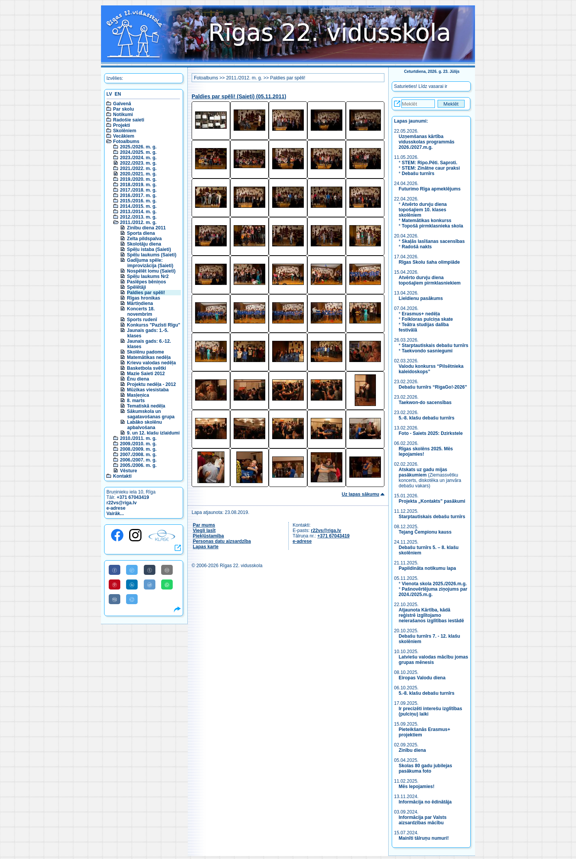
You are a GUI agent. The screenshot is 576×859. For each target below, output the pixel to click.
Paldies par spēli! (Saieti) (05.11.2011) (239, 96)
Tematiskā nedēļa (146, 406)
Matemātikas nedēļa (148, 357)
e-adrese (115, 508)
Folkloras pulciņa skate (427, 319)
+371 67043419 (133, 497)
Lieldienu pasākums (421, 298)
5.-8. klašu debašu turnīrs (427, 418)
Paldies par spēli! (146, 292)
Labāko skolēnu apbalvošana (144, 424)
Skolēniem (124, 130)
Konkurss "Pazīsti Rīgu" (153, 325)
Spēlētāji (136, 287)
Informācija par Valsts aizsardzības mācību (422, 820)
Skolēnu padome (145, 352)
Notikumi (123, 114)
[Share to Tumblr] (149, 570)
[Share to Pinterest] (114, 584)
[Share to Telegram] (132, 599)
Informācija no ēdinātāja (425, 802)
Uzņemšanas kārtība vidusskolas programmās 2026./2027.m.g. (427, 142)
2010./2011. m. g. (138, 438)
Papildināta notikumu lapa (427, 568)
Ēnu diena (138, 379)
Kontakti (122, 476)
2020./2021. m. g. (138, 174)
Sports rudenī (142, 319)
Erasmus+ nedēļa (421, 314)
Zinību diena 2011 (146, 228)
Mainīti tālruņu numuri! (424, 838)
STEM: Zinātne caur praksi (431, 168)
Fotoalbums (126, 141)
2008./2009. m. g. (138, 449)
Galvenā (122, 103)
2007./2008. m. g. (138, 454)
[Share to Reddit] (149, 584)
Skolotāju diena (144, 244)
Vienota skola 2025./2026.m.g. (434, 583)
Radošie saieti (128, 120)
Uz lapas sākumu (360, 494)
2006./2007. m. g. (138, 460)
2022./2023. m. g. (138, 163)
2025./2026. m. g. (138, 147)
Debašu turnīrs (418, 173)
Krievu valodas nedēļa (151, 362)
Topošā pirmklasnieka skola (432, 226)
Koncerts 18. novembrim (141, 311)
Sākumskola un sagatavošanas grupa (150, 414)
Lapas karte (206, 546)
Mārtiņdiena (140, 303)
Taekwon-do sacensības (425, 402)
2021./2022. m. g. (138, 168)
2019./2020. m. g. (138, 179)
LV (109, 94)
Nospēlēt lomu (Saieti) (151, 271)
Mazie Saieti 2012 (146, 373)
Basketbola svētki (146, 368)
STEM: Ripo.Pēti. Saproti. (429, 162)
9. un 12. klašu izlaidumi (153, 433)
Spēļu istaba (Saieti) (149, 249)
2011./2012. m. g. (138, 222)
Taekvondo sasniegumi (428, 351)
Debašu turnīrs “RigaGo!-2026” (433, 387)
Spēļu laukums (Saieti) (151, 255)
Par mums (204, 525)
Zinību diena (412, 750)
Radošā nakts (417, 246)
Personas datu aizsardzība (222, 541)
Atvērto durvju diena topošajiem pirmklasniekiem (430, 280)
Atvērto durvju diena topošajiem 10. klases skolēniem (423, 210)
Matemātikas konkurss (426, 220)
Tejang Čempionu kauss (425, 532)
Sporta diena (141, 233)
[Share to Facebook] (114, 570)
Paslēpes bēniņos (146, 282)
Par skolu (123, 109)
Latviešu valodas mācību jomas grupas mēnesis (433, 659)
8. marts (136, 400)
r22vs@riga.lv (121, 502)
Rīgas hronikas (143, 298)
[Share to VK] (114, 599)
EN (118, 94)
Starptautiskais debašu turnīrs (435, 345)
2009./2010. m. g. (138, 443)
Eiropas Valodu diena (422, 677)
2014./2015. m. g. (138, 206)
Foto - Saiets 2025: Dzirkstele (431, 433)
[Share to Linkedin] (132, 584)
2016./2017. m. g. (138, 195)
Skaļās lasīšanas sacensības (433, 241)
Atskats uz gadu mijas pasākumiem (423, 472)
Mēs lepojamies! (417, 786)
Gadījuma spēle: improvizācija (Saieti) (150, 263)
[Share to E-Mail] (167, 570)
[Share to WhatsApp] (167, 584)
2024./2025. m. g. (138, 152)
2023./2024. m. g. (138, 157)
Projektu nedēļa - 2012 (151, 384)
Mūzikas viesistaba (147, 389)
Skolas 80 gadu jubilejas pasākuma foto (425, 768)
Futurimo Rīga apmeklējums (430, 189)
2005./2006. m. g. (138, 465)
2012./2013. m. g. (138, 217)
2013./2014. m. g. (138, 211)
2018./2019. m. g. (138, 184)
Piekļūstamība (208, 536)
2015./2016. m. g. (138, 201)
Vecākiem (123, 136)
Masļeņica (138, 395)
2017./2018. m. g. (138, 190)
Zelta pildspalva (144, 238)
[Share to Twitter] (132, 570)
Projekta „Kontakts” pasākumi (432, 501)
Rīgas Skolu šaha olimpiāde (429, 262)
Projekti (121, 125)
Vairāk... (115, 513)
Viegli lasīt (204, 530)
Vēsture (128, 470)
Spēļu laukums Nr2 (147, 276)
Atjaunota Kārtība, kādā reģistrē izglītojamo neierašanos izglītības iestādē (431, 615)
